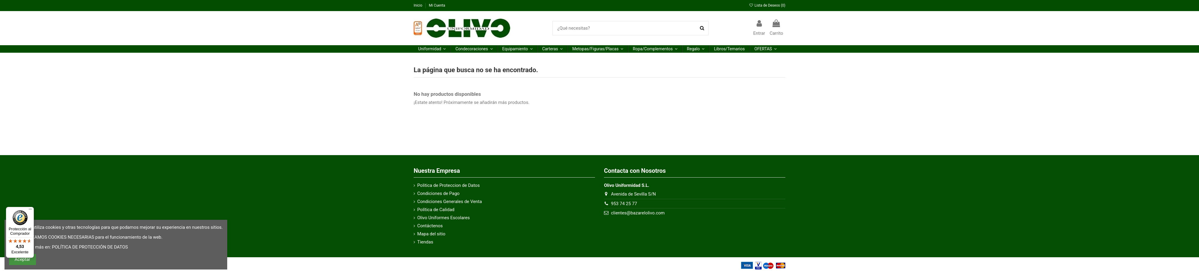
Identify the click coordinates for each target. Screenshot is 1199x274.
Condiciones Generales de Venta (449, 201)
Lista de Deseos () (767, 5)
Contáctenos (430, 225)
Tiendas (425, 242)
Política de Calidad (435, 209)
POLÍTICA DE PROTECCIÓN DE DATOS (90, 247)
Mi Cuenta (437, 5)
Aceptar (22, 259)
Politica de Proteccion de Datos (448, 185)
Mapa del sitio (431, 234)
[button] (432, 49)
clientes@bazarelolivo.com (638, 213)
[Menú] (30, 210)
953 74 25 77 (624, 203)
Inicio (418, 5)
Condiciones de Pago (438, 193)
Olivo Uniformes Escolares (443, 217)
